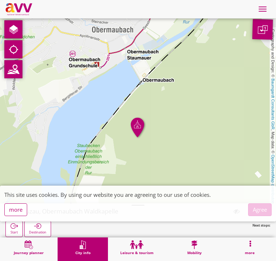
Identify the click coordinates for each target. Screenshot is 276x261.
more (15, 209)
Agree (260, 209)
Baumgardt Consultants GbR (273, 104)
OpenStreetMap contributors (273, 179)
